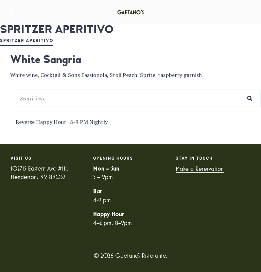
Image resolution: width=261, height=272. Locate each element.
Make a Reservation (200, 168)
